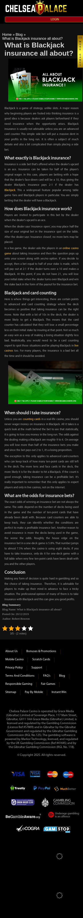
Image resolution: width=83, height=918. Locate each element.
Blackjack (9, 190)
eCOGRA (27, 828)
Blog (19, 34)
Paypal (41, 789)
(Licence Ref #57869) (20, 727)
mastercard (52, 775)
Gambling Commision (64, 802)
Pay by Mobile (34, 692)
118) (71, 747)
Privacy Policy (14, 667)
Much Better (65, 789)
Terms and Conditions (20, 676)
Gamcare (24, 802)
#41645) (61, 743)
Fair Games (48, 684)
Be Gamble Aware (24, 815)
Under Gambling (64, 815)
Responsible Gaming (18, 684)
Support (36, 667)
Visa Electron (35, 775)
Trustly (19, 789)
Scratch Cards (41, 659)
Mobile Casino (14, 659)
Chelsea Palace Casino (37, 7)
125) (38, 735)
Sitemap (10, 692)
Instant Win (59, 692)
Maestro (68, 775)
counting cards (32, 419)
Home (7, 34)
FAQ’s (46, 676)
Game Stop (57, 829)
